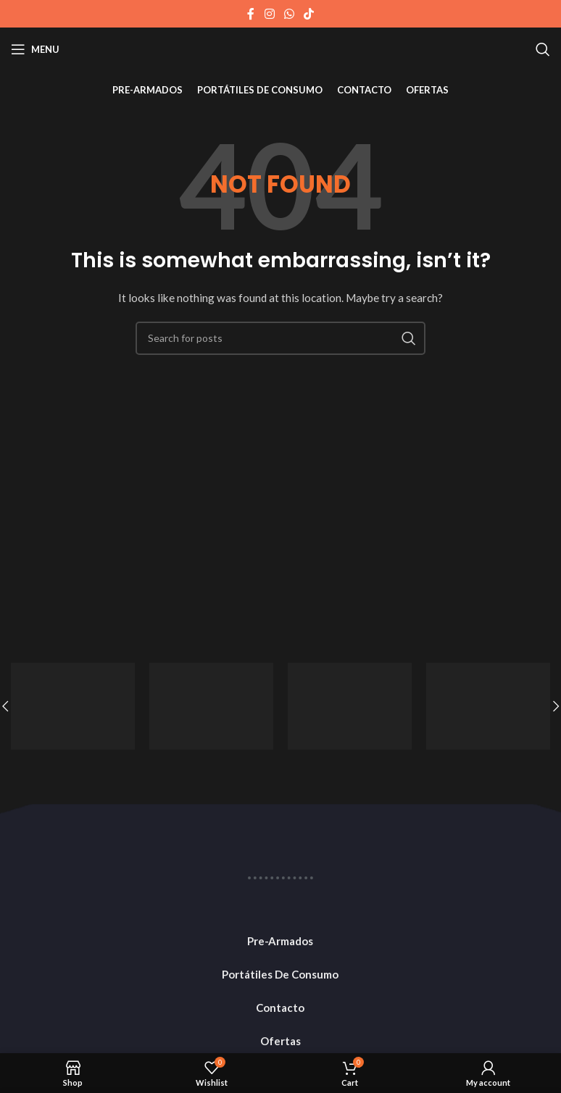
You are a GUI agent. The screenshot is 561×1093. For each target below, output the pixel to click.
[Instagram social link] (269, 14)
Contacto (280, 1007)
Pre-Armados (280, 940)
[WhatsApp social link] (289, 14)
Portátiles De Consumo (280, 974)
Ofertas (280, 1040)
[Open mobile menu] (35, 49)
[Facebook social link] (250, 14)
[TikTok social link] (309, 14)
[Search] (542, 49)
